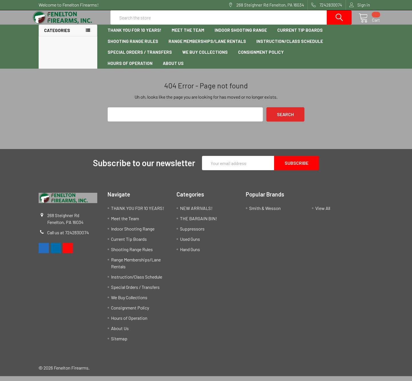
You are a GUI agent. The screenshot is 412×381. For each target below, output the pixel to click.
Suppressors (192, 233)
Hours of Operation (130, 68)
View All (322, 213)
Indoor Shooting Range (241, 35)
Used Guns (190, 244)
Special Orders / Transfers (140, 57)
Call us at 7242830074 (68, 237)
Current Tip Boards (300, 35)
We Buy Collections (205, 57)
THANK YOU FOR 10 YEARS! (134, 35)
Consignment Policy (261, 57)
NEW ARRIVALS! (196, 213)
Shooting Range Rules (133, 46)
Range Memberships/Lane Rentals (207, 46)
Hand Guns (190, 254)
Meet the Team (188, 35)
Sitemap (119, 343)
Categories (57, 35)
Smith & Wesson (265, 213)
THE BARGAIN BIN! (198, 223)
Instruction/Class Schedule (289, 46)
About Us (173, 68)
